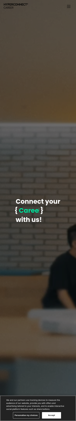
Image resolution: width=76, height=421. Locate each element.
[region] (38, 408)
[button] (68, 6)
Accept (51, 415)
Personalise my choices (26, 415)
